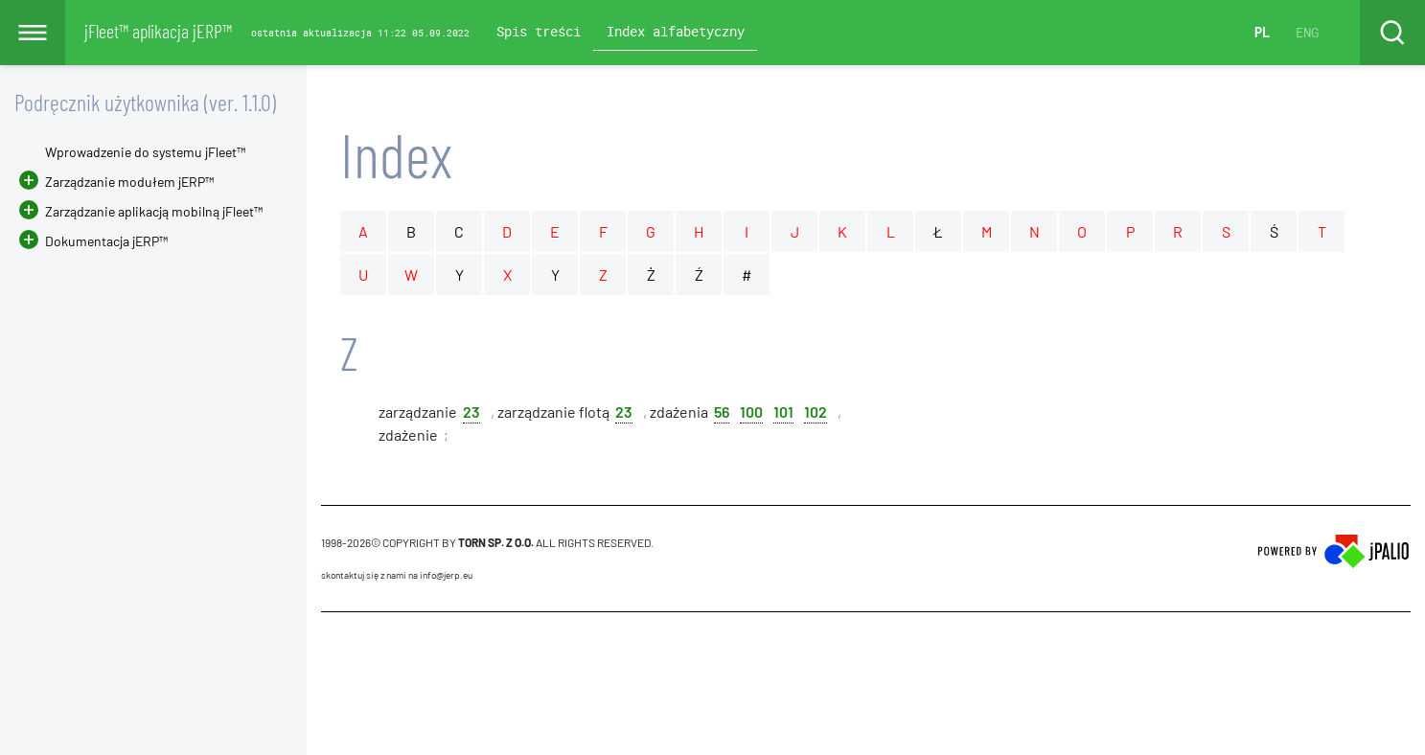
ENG (1307, 32)
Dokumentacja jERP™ (93, 241)
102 (815, 410)
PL (1262, 32)
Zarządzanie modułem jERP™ (129, 181)
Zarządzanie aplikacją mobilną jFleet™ (154, 211)
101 (783, 410)
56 (721, 410)
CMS (332, 648)
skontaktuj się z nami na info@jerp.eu (396, 575)
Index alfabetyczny (676, 31)
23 (471, 410)
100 (751, 410)
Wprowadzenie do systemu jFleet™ (145, 152)
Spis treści (538, 31)
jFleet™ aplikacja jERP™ (158, 30)
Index (396, 154)
